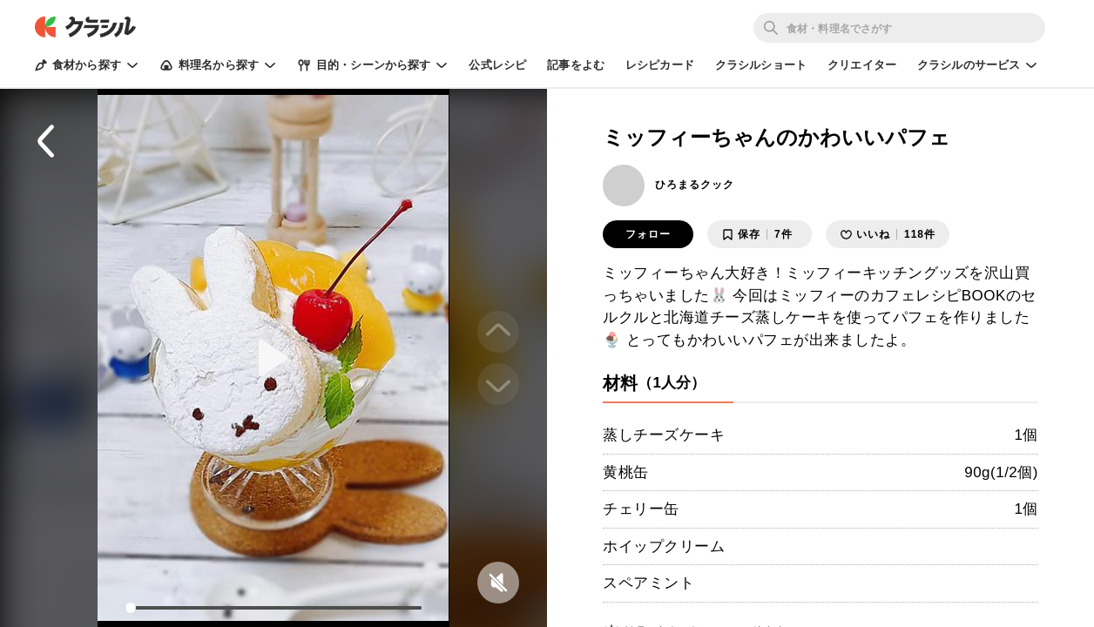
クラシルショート (761, 64)
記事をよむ (575, 64)
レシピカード (659, 64)
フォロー (648, 234)
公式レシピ (497, 64)
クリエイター (861, 64)
